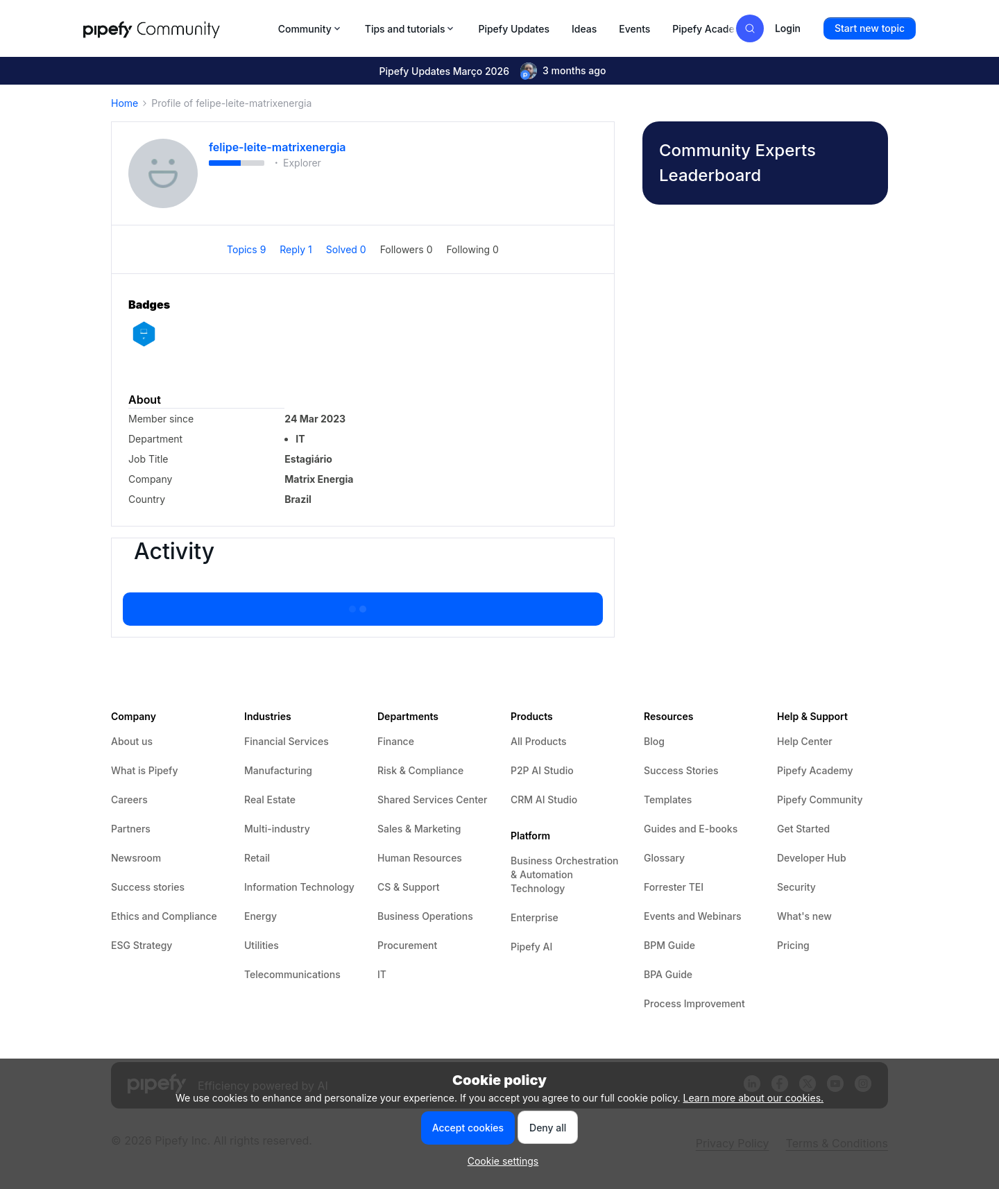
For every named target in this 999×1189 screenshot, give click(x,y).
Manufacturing (278, 770)
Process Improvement (694, 1003)
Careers (129, 799)
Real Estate (270, 799)
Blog (654, 741)
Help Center (804, 741)
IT (381, 974)
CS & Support (408, 887)
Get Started (803, 829)
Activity (174, 551)
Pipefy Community (820, 799)
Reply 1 (297, 249)
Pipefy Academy (710, 29)
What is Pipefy (144, 770)
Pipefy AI (531, 946)
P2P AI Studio (542, 770)
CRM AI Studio (544, 799)
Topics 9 (247, 249)
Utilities (261, 945)
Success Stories (681, 770)
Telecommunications (292, 974)
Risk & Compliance (420, 770)
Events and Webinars (693, 916)
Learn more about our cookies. (753, 1098)
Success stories (148, 887)
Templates (668, 799)
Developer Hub (811, 858)
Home (124, 103)
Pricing (793, 945)
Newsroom (136, 858)
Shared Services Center (432, 799)
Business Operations (425, 916)
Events (634, 29)
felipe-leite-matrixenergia (277, 147)
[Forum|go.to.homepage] (176, 28)
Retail (257, 858)
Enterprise (534, 917)
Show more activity (362, 605)
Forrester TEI (673, 887)
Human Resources (419, 858)
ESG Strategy (141, 945)
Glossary (664, 858)
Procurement (407, 945)
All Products (539, 741)
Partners (131, 829)
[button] (869, 28)
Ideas (584, 29)
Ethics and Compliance (164, 916)
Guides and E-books (690, 829)
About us (132, 741)
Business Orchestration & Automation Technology (565, 874)
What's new (804, 916)
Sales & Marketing (419, 829)
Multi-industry (277, 829)
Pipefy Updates (513, 29)
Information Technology (299, 887)
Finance (395, 741)
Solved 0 (347, 249)
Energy (260, 916)
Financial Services (286, 741)
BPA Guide (668, 974)
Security (796, 887)
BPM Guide (669, 945)
